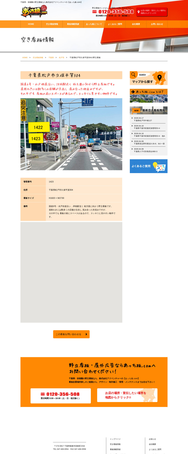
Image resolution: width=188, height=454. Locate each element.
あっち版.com (34, 445)
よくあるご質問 (115, 24)
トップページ (115, 440)
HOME (31, 24)
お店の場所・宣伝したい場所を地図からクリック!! (153, 11)
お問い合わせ (157, 24)
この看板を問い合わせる (67, 334)
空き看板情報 (52, 24)
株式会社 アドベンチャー (34, 11)
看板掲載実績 (73, 24)
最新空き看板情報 (149, 110)
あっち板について (94, 24)
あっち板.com (131, 379)
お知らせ (152, 440)
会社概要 (136, 24)
